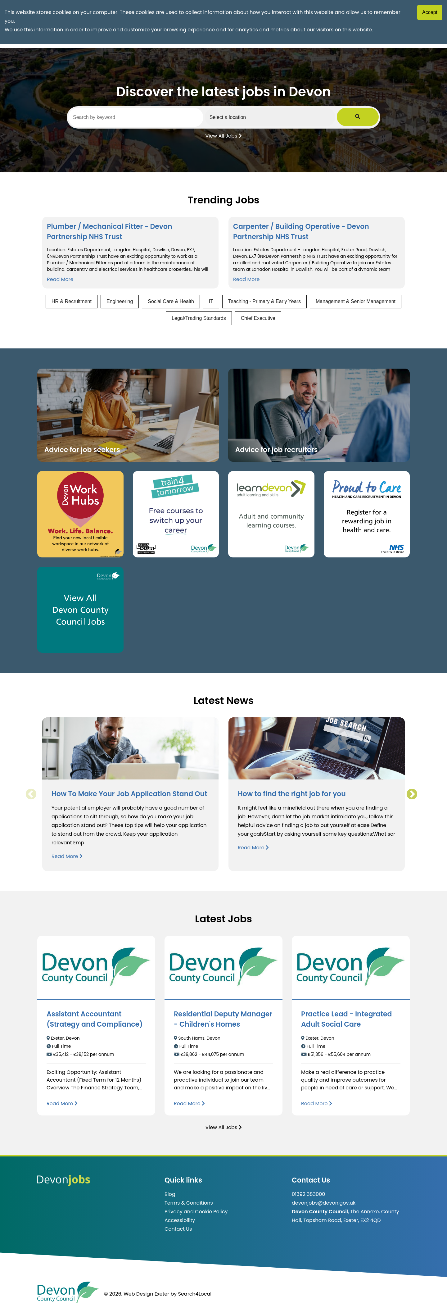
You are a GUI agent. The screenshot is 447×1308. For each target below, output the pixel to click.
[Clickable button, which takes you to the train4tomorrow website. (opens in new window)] (176, 514)
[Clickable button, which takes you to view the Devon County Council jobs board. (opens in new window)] (80, 610)
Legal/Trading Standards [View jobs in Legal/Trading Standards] (199, 318)
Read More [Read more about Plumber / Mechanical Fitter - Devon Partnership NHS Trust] (60, 279)
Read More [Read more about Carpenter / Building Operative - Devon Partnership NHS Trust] (246, 279)
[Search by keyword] (142, 117)
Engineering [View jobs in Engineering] (119, 301)
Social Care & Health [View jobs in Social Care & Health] (171, 301)
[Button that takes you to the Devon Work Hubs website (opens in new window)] (80, 514)
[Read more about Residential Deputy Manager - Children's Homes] (189, 1103)
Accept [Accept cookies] (429, 12)
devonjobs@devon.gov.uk (323, 1202)
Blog (170, 1194)
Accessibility (180, 1220)
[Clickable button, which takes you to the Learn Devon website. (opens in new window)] (271, 514)
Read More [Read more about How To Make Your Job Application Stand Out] (67, 856)
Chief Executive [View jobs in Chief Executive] (258, 318)
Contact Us (178, 1229)
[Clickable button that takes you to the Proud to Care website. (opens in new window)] (367, 514)
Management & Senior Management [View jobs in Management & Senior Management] (355, 301)
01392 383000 (308, 1194)
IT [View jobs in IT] (211, 301)
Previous (31, 794)
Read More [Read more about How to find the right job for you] (253, 847)
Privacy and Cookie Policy (196, 1211)
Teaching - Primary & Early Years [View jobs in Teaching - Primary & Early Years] (264, 301)
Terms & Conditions (189, 1202)
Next (412, 794)
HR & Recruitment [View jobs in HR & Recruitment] (72, 301)
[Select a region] (288, 117)
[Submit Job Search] (370, 117)
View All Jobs (223, 135)
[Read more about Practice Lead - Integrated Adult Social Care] (316, 1103)
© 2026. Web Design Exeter (136, 1293)
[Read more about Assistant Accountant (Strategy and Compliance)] (62, 1103)
